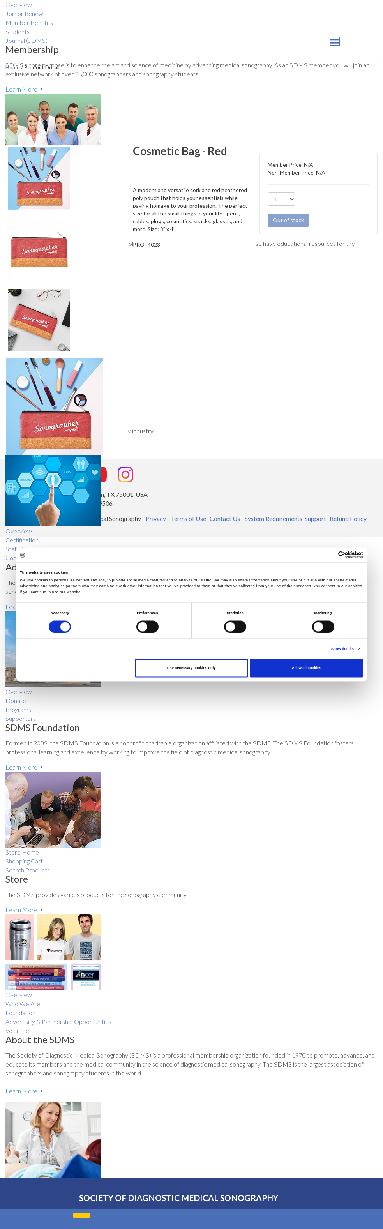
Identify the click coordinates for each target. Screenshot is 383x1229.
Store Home (22, 852)
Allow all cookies (306, 668)
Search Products (27, 870)
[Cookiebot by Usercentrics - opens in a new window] (329, 555)
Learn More (21, 89)
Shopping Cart (24, 861)
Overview (18, 531)
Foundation (20, 1012)
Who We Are (22, 1003)
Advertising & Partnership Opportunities (58, 1021)
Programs (18, 709)
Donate (15, 700)
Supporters (20, 718)
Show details (342, 649)
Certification (22, 540)
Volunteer (18, 1030)
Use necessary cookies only (191, 668)
